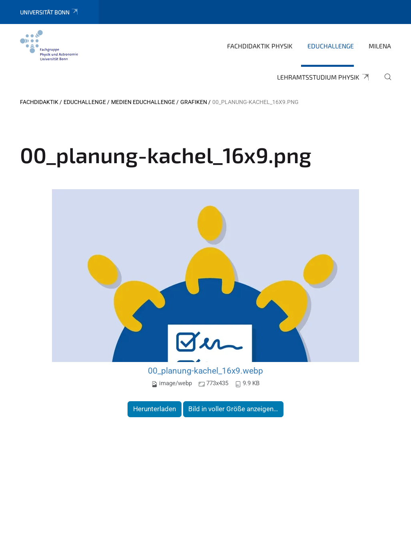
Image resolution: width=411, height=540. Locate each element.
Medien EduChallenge (143, 102)
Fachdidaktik (39, 102)
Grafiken (193, 102)
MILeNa (380, 46)
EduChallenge (330, 46)
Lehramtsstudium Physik (323, 77)
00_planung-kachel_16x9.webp (205, 371)
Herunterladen (154, 409)
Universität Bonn (49, 12)
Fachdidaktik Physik (260, 46)
